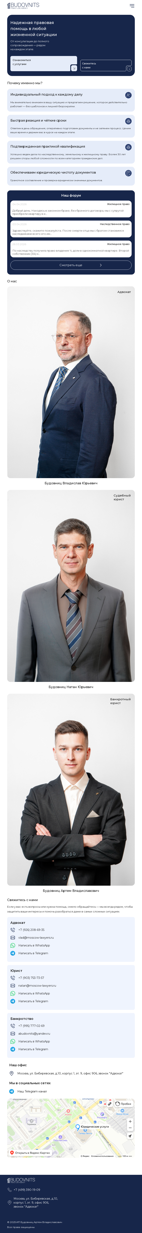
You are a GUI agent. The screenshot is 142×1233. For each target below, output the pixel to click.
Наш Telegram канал (32, 1091)
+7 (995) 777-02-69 (31, 1026)
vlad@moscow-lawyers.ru (36, 937)
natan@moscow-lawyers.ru (37, 985)
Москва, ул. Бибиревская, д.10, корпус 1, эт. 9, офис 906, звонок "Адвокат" (70, 1073)
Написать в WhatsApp (34, 945)
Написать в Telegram (33, 953)
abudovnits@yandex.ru (34, 1033)
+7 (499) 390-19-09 (27, 1190)
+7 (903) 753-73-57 (31, 978)
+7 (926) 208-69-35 (31, 930)
